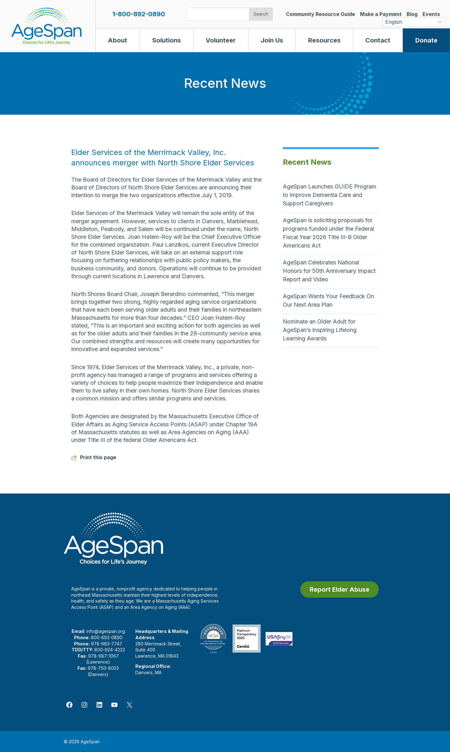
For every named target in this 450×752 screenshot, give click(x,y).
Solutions (166, 40)
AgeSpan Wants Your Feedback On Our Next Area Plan (328, 300)
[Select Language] (413, 22)
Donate (426, 40)
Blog (412, 14)
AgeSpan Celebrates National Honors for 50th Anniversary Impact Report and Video (329, 271)
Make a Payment (381, 14)
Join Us (272, 40)
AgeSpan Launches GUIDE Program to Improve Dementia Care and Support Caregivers (329, 195)
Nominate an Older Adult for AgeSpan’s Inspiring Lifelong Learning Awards (320, 330)
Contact (377, 40)
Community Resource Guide (320, 14)
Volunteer (221, 40)
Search (260, 14)
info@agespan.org (106, 631)
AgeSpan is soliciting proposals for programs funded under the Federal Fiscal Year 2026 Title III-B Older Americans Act (328, 233)
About (117, 40)
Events (431, 14)
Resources (324, 40)
